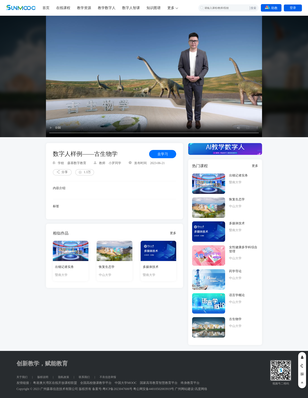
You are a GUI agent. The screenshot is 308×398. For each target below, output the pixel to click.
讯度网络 (201, 389)
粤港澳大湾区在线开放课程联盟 (55, 382)
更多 (173, 233)
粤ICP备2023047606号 (118, 389)
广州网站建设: (184, 389)
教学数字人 (107, 8)
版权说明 (43, 377)
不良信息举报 (108, 377)
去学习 (162, 154)
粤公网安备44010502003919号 (153, 389)
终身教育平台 (190, 382)
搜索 (253, 8)
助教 (271, 7)
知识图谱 (154, 8)
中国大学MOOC (126, 382)
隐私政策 (64, 377)
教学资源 (84, 8)
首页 (46, 8)
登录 (293, 7)
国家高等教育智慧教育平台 (159, 382)
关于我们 (22, 377)
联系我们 (85, 377)
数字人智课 (131, 8)
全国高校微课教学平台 (96, 382)
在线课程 (63, 8)
